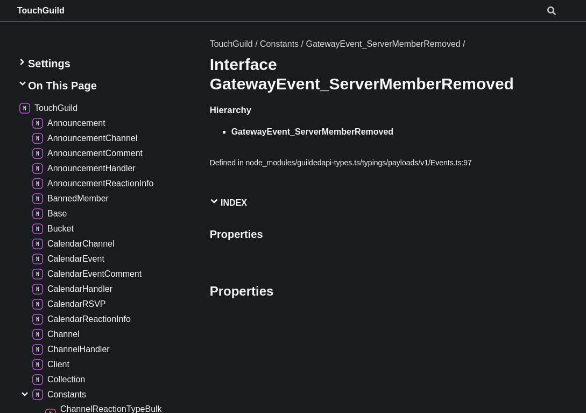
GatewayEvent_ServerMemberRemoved (383, 43)
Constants (279, 43)
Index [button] (228, 202)
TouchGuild (41, 10)
